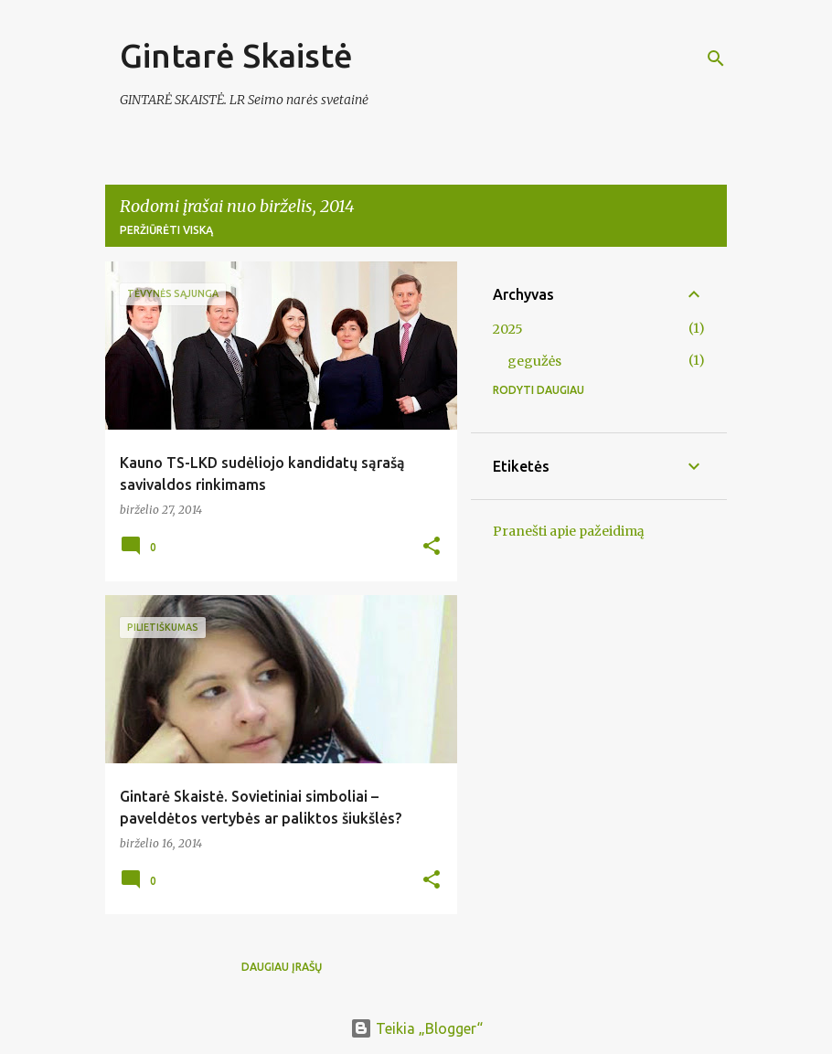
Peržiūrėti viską (166, 230)
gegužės (534, 361)
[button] (432, 547)
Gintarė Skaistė (236, 55)
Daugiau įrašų (281, 967)
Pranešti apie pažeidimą (569, 531)
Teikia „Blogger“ (416, 1028)
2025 (508, 329)
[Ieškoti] (716, 58)
